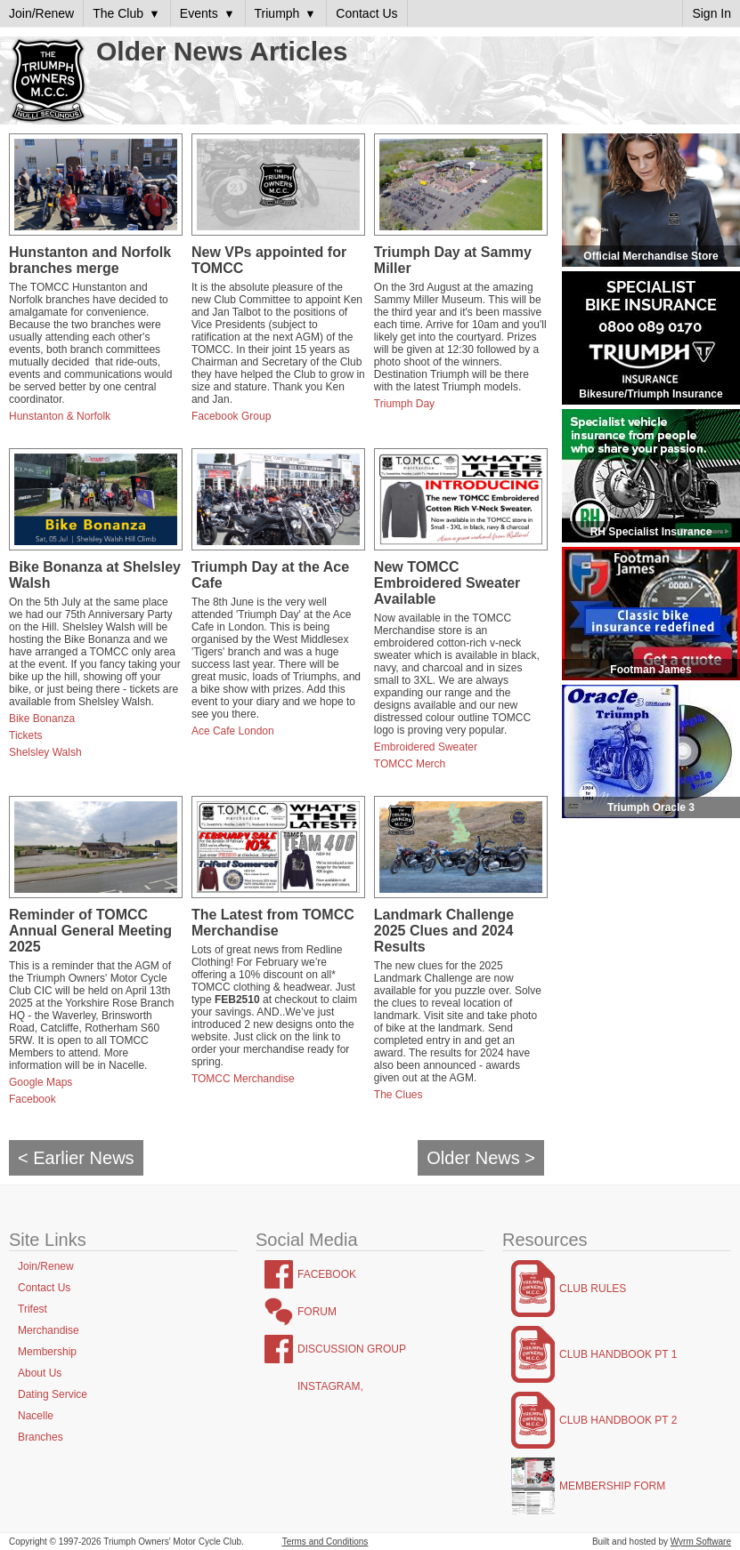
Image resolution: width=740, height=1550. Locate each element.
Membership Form (612, 1486)
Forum (317, 1311)
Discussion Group (351, 1349)
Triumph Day (404, 404)
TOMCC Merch (409, 764)
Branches (40, 1437)
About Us (39, 1373)
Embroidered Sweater (425, 747)
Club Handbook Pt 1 (618, 1354)
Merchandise (48, 1330)
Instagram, (330, 1386)
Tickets (26, 735)
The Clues (398, 1094)
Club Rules (592, 1288)
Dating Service (52, 1394)
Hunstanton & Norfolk (59, 416)
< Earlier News (76, 1158)
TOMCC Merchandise (243, 1078)
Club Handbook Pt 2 (618, 1420)
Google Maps (40, 1082)
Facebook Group (231, 416)
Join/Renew (46, 1266)
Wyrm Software (701, 1541)
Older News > (481, 1158)
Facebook (32, 1099)
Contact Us (44, 1287)
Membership (47, 1351)
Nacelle (35, 1415)
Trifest (32, 1309)
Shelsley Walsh (45, 752)
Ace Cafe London (232, 731)
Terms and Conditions (325, 1541)
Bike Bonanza (42, 718)
